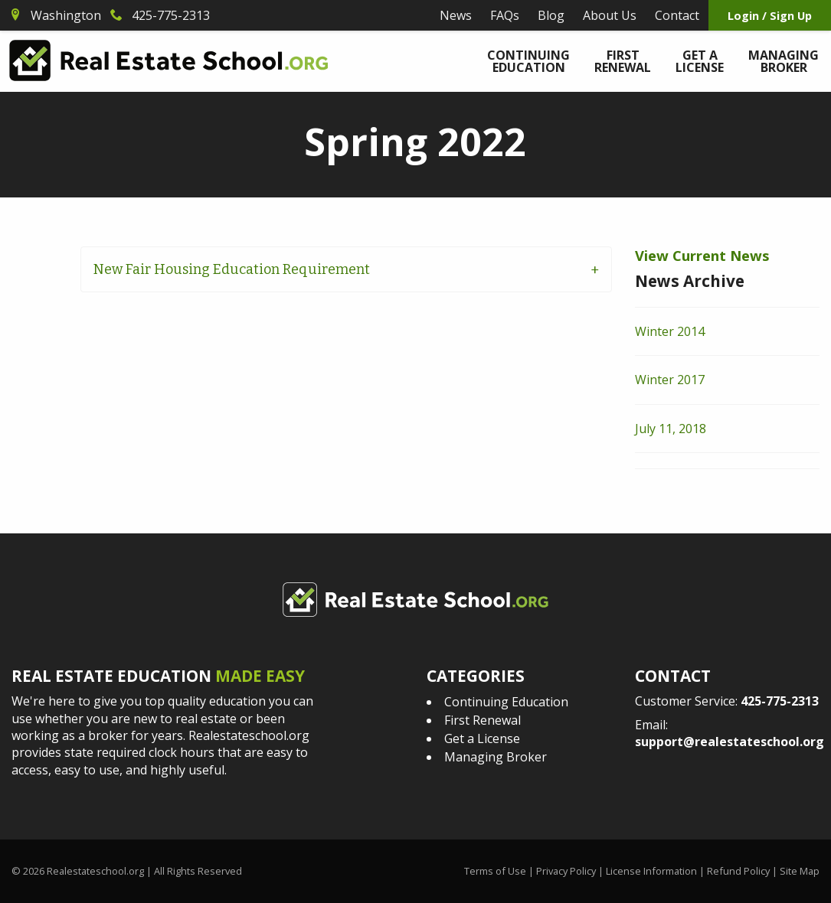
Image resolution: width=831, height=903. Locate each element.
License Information (651, 871)
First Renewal (622, 61)
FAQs (504, 15)
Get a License (700, 61)
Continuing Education (528, 61)
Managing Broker (783, 61)
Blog (551, 15)
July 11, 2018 (670, 428)
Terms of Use (495, 871)
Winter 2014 (670, 331)
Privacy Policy (566, 871)
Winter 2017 (670, 379)
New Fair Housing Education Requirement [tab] (231, 269)
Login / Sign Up (770, 15)
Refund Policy (738, 871)
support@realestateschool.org (729, 741)
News (456, 15)
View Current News (702, 255)
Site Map (800, 871)
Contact (677, 15)
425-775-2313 (780, 701)
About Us (609, 15)
